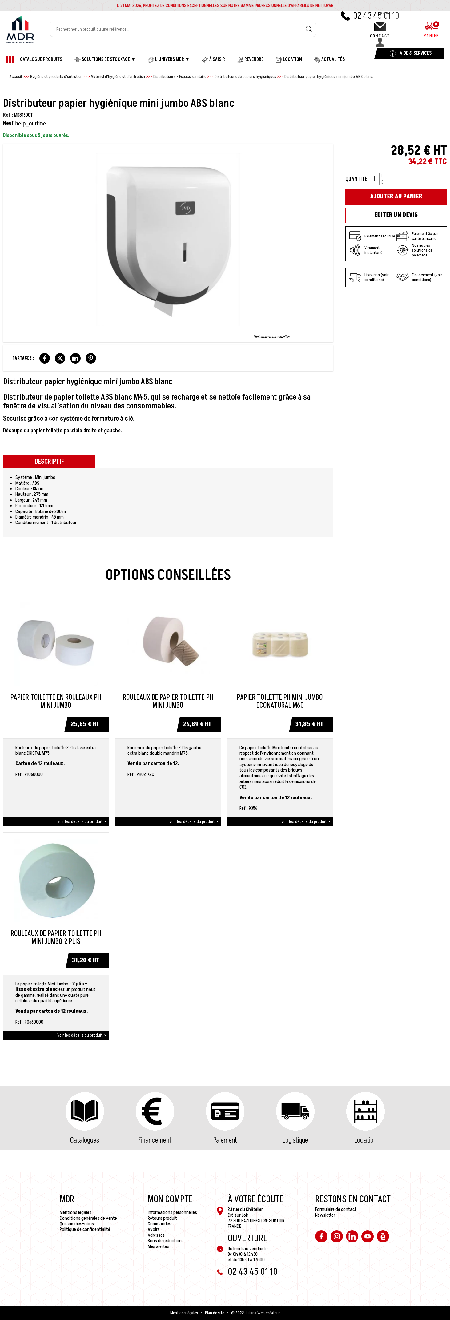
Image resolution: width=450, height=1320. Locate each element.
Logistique (295, 1140)
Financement (154, 1140)
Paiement (225, 1140)
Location (365, 1140)
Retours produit (162, 1218)
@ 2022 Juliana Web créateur (255, 1312)
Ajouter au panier (396, 196)
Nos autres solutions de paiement (414, 250)
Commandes (159, 1223)
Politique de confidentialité (85, 1229)
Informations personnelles (172, 1212)
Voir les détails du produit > (81, 821)
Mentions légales (75, 1212)
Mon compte (170, 1199)
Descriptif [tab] (49, 462)
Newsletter (325, 1215)
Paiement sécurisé (372, 236)
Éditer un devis (396, 215)
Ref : (8, 115)
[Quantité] (376, 179)
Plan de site (214, 1312)
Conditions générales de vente (88, 1218)
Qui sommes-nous (77, 1223)
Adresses (156, 1235)
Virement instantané (365, 250)
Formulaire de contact (335, 1209)
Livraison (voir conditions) (369, 277)
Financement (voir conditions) (419, 277)
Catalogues (84, 1140)
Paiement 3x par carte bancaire (417, 236)
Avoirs (153, 1229)
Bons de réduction (165, 1240)
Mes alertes (158, 1246)
